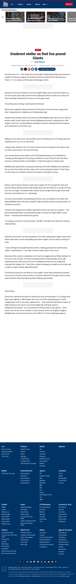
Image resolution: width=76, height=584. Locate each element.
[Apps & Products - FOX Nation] (62, 537)
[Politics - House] (23, 454)
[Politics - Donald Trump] (25, 449)
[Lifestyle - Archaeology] (62, 478)
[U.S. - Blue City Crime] (6, 449)
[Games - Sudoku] (4, 541)
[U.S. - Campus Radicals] (7, 451)
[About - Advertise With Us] (45, 540)
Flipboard (29, 69)
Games (4, 530)
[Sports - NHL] (41, 488)
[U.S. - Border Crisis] (6, 454)
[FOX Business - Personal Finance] (45, 507)
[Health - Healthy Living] (6, 524)
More (44, 4)
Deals (23, 504)
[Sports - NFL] (41, 473)
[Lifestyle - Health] (61, 476)
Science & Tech (65, 504)
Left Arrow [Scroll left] (3, 17)
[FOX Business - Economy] (42, 509)
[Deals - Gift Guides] (24, 509)
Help (59, 567)
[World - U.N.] (41, 449)
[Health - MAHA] (4, 507)
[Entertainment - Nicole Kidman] (25, 483)
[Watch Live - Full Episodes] (25, 540)
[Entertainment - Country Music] (25, 480)
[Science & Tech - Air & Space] (62, 507)
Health (4, 504)
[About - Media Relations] (45, 542)
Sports (38, 50)
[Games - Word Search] (6, 546)
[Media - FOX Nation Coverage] (8, 473)
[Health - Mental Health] (6, 514)
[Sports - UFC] (41, 497)
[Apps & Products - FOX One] (61, 554)
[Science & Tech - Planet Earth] (62, 519)
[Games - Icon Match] (5, 548)
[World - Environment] (44, 461)
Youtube (30, 561)
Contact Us (65, 567)
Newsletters (48, 561)
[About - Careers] (42, 535)
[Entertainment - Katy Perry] (24, 476)
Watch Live (25, 530)
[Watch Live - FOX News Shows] (26, 532)
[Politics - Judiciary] (23, 456)
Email (36, 69)
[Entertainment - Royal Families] (25, 478)
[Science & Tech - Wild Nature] (62, 521)
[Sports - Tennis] (42, 492)
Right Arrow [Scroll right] (72, 17)
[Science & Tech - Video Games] (63, 514)
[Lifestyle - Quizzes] (61, 483)
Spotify (52, 561)
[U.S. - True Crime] (5, 456)
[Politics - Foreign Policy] (25, 459)
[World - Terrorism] (43, 454)
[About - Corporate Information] (47, 544)
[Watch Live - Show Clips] (24, 542)
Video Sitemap (35, 569)
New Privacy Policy (27, 567)
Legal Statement (35, 576)
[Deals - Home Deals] (24, 512)
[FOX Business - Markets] (42, 512)
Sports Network (39, 62)
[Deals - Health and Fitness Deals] (28, 521)
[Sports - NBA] (41, 485)
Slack (41, 561)
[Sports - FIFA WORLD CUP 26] (46, 495)
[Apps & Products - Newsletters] (62, 549)
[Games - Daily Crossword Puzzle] (9, 551)
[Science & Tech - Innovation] (62, 512)
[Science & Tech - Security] (61, 509)
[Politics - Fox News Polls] (25, 461)
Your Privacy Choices (38, 567)
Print (32, 69)
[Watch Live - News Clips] (24, 544)
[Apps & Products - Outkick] (61, 547)
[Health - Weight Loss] (5, 512)
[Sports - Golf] (41, 490)
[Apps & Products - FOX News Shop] (63, 542)
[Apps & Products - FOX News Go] (63, 532)
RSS (45, 561)
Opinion (37, 4)
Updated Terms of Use (14, 567)
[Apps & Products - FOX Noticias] (62, 540)
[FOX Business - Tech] (41, 521)
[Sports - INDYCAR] (42, 483)
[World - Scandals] (42, 466)
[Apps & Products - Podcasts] (61, 551)
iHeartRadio (55, 561)
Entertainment (26, 471)
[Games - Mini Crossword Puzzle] (9, 553)
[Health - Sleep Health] (6, 519)
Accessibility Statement (14, 569)
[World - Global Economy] (45, 459)
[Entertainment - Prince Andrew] (25, 473)
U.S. (12, 4)
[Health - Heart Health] (5, 521)
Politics (20, 4)
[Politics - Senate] (23, 451)
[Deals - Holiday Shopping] (26, 507)
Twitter (25, 69)
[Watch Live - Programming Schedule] (28, 535)
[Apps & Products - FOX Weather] (63, 535)
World (29, 4)
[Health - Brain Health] (5, 517)
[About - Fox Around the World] (46, 537)
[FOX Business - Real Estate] (43, 519)
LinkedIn (38, 561)
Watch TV (69, 4)
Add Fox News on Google (47, 69)
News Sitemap (26, 569)
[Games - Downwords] (5, 539)
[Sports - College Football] (44, 476)
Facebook (21, 69)
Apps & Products (65, 530)
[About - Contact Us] (43, 532)
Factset (64, 574)
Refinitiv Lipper (65, 576)
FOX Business (45, 504)
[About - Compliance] (43, 547)
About (42, 530)
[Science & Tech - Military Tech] (62, 517)
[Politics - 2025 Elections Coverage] (28, 463)
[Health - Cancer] (4, 509)
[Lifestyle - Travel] (60, 473)
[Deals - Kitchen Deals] (25, 514)
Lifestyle (62, 471)
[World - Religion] (42, 463)
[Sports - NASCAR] (42, 480)
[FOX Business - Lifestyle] (42, 517)
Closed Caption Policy (51, 567)
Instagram (27, 561)
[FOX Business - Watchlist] (42, 514)
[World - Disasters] (42, 456)
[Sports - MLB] (41, 478)
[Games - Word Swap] (5, 544)
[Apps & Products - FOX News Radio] (64, 544)
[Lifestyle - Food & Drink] (62, 480)
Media (4, 471)
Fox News (5, 4)
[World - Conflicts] (42, 451)
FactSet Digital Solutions (24, 576)
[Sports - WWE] (41, 499)
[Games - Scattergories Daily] (7, 532)
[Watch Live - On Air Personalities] (27, 537)
